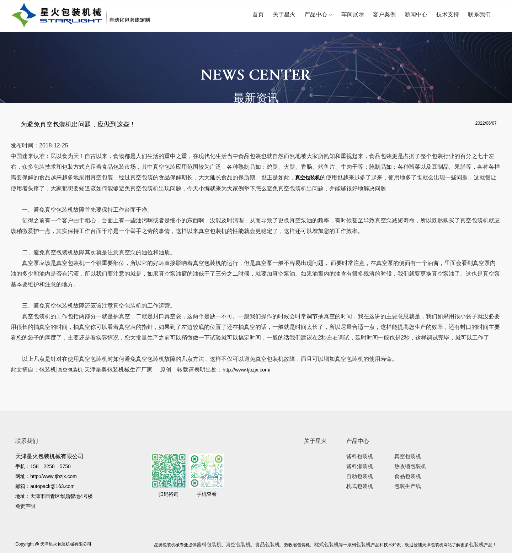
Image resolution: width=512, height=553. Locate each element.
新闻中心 (416, 14)
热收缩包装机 (410, 466)
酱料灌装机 (359, 466)
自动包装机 (359, 476)
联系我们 (479, 14)
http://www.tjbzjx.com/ (247, 370)
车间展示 (352, 14)
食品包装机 (407, 476)
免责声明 (25, 506)
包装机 (363, 544)
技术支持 (447, 14)
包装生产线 (407, 486)
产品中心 (318, 14)
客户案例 (384, 14)
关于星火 (284, 14)
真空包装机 (70, 370)
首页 (258, 14)
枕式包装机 (359, 486)
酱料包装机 (359, 456)
